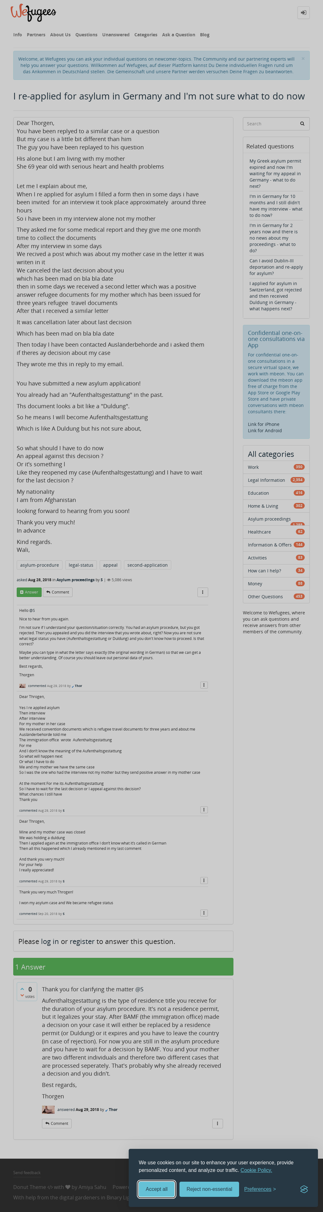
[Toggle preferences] (260, 1189)
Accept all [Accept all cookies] (156, 1189)
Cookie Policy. (256, 1170)
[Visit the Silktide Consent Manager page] (304, 1189)
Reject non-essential (209, 1189)
